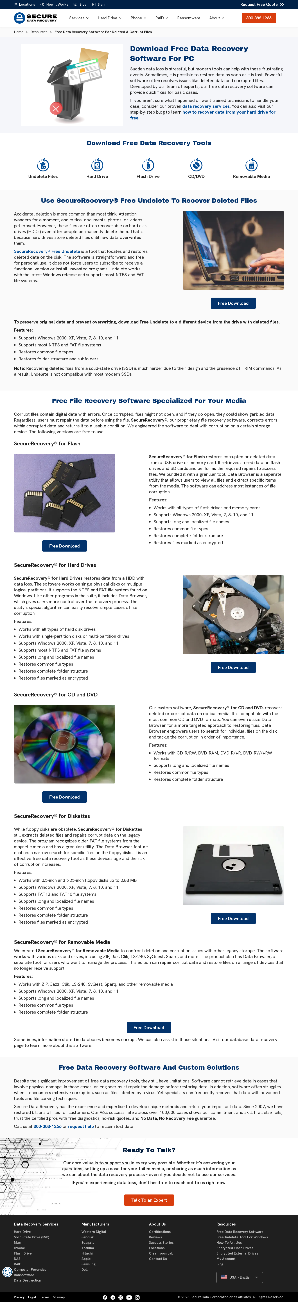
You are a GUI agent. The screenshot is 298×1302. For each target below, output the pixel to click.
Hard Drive (107, 17)
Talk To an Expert (149, 1200)
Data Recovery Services (36, 1224)
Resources (226, 1224)
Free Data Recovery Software (240, 1232)
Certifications (160, 1232)
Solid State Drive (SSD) (31, 1237)
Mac (17, 1242)
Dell (84, 1269)
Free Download (233, 303)
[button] (79, 18)
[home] (35, 18)
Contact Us (158, 1259)
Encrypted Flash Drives (235, 1248)
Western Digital (93, 1232)
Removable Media (251, 168)
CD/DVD (196, 168)
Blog (220, 1264)
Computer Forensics (30, 1269)
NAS (17, 1259)
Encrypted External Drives (237, 1253)
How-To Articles (229, 1242)
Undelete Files (43, 168)
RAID (160, 17)
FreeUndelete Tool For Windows (242, 1237)
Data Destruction (27, 1280)
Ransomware (188, 17)
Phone (136, 17)
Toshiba (87, 1248)
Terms (44, 1297)
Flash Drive (148, 168)
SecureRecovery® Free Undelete (47, 251)
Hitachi (87, 1253)
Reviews (155, 1237)
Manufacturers (95, 1224)
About (214, 17)
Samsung (88, 1264)
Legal (32, 1297)
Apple (86, 1259)
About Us (157, 1224)
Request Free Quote (259, 4)
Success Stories (161, 1242)
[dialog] (7, 1272)
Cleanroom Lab (161, 1253)
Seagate (88, 1242)
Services (76, 17)
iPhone (19, 1248)
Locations (157, 1248)
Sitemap (59, 1297)
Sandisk (87, 1237)
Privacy (19, 1297)
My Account (226, 1259)
